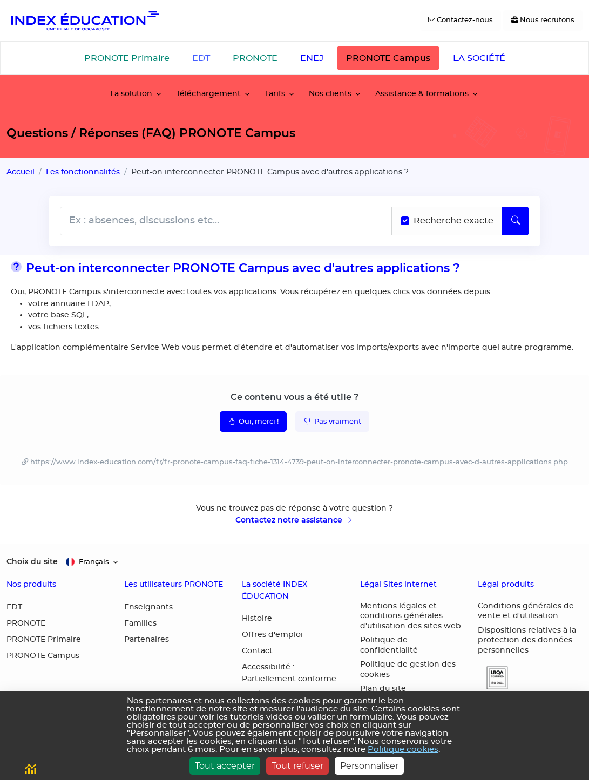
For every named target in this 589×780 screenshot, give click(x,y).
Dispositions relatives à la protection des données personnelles (527, 640)
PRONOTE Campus (388, 58)
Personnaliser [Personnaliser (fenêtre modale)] (369, 766)
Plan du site (383, 689)
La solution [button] (131, 94)
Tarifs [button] (275, 94)
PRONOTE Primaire (127, 58)
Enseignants (148, 607)
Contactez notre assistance (294, 520)
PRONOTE (255, 58)
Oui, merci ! (253, 421)
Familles (140, 623)
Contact (257, 651)
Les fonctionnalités (83, 172)
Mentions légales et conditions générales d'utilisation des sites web (410, 616)
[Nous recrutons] (543, 20)
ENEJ (311, 58)
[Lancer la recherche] (515, 221)
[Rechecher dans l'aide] (226, 221)
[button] (493, 677)
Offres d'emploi (272, 635)
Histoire (257, 618)
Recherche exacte (453, 220)
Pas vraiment (332, 421)
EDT (201, 58)
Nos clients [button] (330, 94)
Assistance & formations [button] (422, 94)
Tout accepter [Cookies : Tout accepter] (225, 766)
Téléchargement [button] (208, 94)
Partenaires (146, 639)
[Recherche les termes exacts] (405, 220)
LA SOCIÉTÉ (479, 58)
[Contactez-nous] (460, 20)
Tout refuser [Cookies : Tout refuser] (297, 766)
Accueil (20, 172)
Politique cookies (403, 749)
